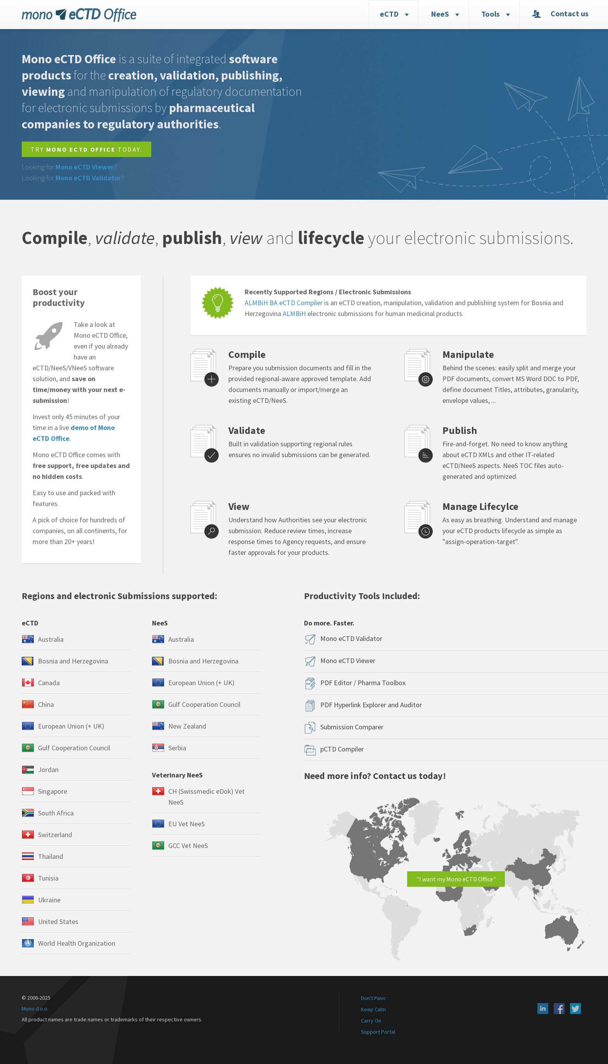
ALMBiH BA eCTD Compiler (284, 302)
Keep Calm (373, 1009)
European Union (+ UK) (71, 726)
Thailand (50, 856)
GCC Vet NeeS (188, 845)
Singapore (52, 791)
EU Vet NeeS (186, 823)
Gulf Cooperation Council (74, 747)
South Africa (56, 812)
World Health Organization (76, 943)
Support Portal (378, 1031)
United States (58, 921)
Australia (51, 639)
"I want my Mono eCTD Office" (456, 879)
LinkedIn (542, 1008)
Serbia (177, 747)
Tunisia (48, 878)
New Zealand (187, 726)
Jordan (48, 769)
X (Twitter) (575, 1008)
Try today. (86, 149)
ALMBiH (294, 313)
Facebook (559, 1008)
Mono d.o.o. (35, 1008)
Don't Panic (373, 998)
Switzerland (55, 834)
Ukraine (49, 899)
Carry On (371, 1020)
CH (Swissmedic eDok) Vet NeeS (206, 797)
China (46, 704)
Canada (49, 682)
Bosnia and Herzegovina (73, 660)
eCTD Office (79, 15)
